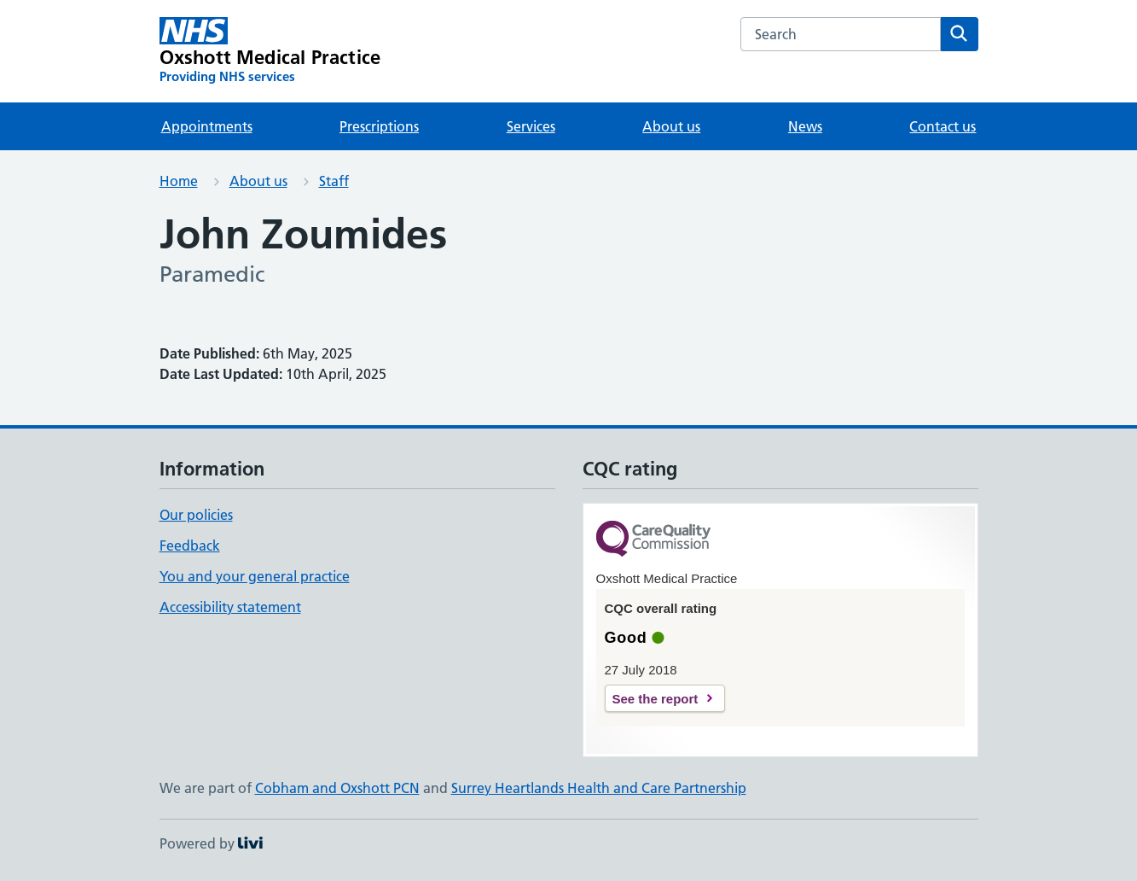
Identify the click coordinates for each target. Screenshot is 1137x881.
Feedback (190, 545)
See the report (655, 698)
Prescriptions (379, 126)
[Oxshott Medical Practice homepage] (270, 51)
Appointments (206, 126)
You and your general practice (255, 576)
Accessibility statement (230, 607)
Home (179, 181)
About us (671, 126)
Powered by (211, 843)
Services (531, 126)
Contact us (942, 126)
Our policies (196, 514)
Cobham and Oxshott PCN (337, 787)
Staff (334, 181)
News (805, 126)
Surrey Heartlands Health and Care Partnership (598, 787)
